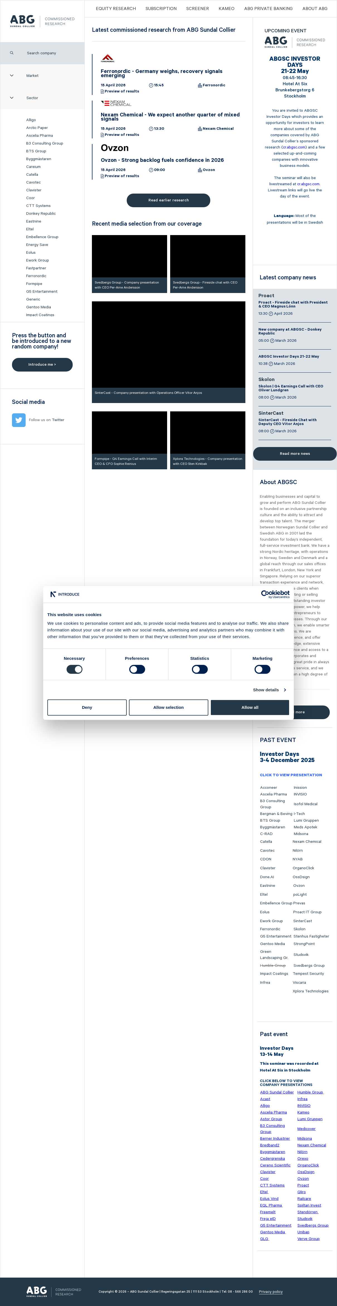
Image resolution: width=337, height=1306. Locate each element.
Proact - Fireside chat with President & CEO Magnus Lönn (293, 305)
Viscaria (299, 982)
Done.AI (267, 877)
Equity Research (116, 8)
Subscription (161, 8)
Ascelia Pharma (39, 135)
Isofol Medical (306, 804)
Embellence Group (42, 237)
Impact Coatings (40, 315)
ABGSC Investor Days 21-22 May (288, 357)
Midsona (301, 834)
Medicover (306, 1129)
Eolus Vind (269, 1199)
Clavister (33, 190)
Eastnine (33, 221)
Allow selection (168, 707)
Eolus (31, 252)
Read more (295, 712)
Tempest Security (308, 973)
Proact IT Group (307, 912)
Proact (266, 296)
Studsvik (301, 955)
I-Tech (299, 814)
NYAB (298, 859)
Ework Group (37, 260)
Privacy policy (271, 1292)
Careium (33, 167)
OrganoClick (303, 868)
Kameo (227, 8)
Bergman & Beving (276, 814)
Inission (300, 787)
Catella (32, 174)
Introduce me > (42, 364)
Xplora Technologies (311, 991)
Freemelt (267, 1212)
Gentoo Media (38, 307)
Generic (33, 299)
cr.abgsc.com (294, 147)
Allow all (249, 707)
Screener (197, 8)
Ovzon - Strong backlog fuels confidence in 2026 (162, 161)
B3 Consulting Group (44, 143)
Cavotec (33, 182)
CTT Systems (38, 206)
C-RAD (266, 834)
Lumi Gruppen (306, 820)
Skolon (266, 380)
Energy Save (37, 245)
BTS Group (36, 151)
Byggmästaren (38, 159)
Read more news (295, 453)
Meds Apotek (305, 827)
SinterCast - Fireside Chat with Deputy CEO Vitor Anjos (287, 422)
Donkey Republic (41, 213)
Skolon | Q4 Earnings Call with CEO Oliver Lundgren (290, 389)
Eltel (30, 229)
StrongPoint (304, 944)
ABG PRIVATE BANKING (268, 8)
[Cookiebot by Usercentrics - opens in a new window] (265, 594)
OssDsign (301, 877)
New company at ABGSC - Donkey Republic (290, 332)
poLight (300, 894)
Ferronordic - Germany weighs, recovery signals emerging (162, 74)
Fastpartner (36, 268)
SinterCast (271, 414)
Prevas (299, 903)
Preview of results (122, 92)
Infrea (265, 982)
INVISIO (300, 794)
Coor (30, 198)
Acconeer (268, 787)
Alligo (31, 120)
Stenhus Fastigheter (311, 936)
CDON (265, 859)
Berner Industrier (275, 1138)
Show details (266, 689)
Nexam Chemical (218, 129)
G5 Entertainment (41, 291)
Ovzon (209, 170)
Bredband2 (269, 1145)
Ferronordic (36, 276)
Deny (87, 707)
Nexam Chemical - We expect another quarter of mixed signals (170, 118)
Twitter (58, 420)
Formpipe (34, 284)
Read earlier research (168, 200)
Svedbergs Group (309, 965)
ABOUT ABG (315, 8)
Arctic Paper (37, 128)
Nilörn (298, 850)
